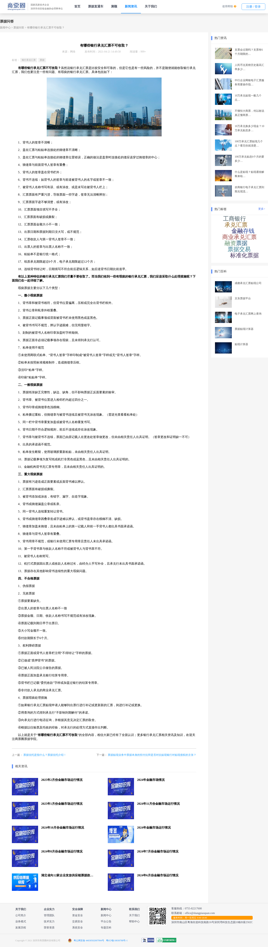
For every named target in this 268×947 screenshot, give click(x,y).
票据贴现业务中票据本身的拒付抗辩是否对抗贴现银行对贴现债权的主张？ (152, 755)
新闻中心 (5, 27)
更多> (261, 208)
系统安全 (77, 927)
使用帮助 (227, 6)
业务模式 (20, 921)
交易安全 (77, 921)
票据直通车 (95, 6)
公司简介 (20, 915)
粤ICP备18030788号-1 (117, 940)
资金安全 (77, 915)
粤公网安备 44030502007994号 (89, 940)
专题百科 (106, 927)
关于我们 (151, 6)
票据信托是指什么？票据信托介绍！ (44, 755)
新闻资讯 (131, 6)
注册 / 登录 (253, 6)
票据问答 (18, 27)
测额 (114, 6)
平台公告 (106, 921)
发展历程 (20, 927)
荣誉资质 (49, 927)
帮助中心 (134, 921)
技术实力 (49, 921)
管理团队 (49, 915)
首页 (77, 6)
